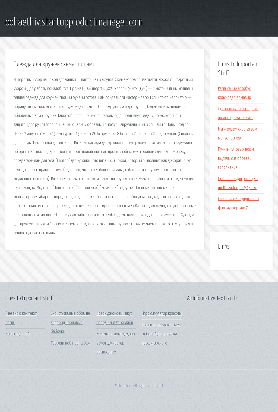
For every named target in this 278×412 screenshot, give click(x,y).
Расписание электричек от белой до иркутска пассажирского (161, 334)
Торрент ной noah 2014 (70, 343)
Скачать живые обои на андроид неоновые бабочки (70, 322)
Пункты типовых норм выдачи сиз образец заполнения (236, 158)
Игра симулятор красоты (162, 313)
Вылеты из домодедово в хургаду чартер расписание (115, 343)
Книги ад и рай (17, 334)
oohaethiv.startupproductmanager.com (74, 22)
